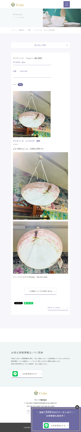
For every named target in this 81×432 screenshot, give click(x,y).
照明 (20, 84)
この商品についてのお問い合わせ (40, 291)
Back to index (54, 307)
